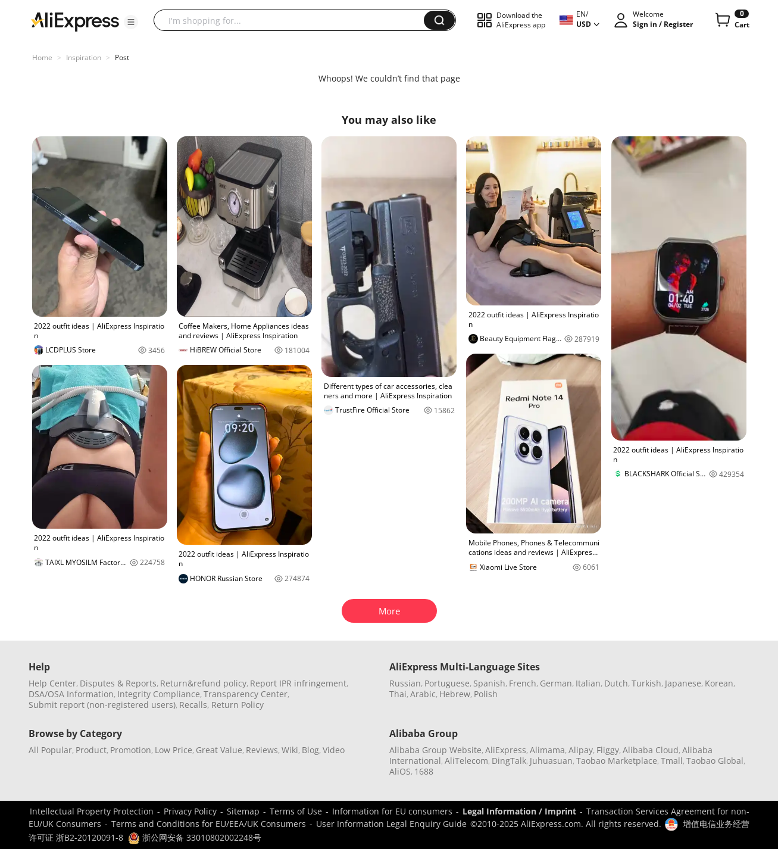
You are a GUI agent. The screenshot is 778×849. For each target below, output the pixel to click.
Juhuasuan (551, 760)
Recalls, (194, 704)
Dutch (616, 683)
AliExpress (505, 750)
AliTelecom (466, 760)
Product (91, 750)
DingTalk (509, 760)
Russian (405, 683)
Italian (588, 683)
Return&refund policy (203, 683)
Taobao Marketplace (616, 760)
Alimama (547, 750)
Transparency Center (246, 694)
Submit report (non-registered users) (102, 704)
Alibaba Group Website (435, 750)
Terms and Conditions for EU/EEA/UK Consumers (208, 823)
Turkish (646, 683)
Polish (486, 694)
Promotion (130, 750)
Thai (398, 694)
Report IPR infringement (298, 683)
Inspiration (83, 57)
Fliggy (607, 750)
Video (334, 750)
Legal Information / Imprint (519, 811)
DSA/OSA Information (71, 694)
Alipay (580, 750)
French (522, 683)
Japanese (683, 683)
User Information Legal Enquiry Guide (391, 823)
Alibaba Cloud (651, 750)
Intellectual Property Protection (92, 811)
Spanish (489, 683)
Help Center (52, 683)
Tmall (672, 760)
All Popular (50, 750)
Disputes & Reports (118, 683)
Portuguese (447, 683)
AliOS (400, 771)
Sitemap (243, 811)
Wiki (290, 750)
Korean (719, 683)
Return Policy (237, 704)
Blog (310, 750)
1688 (423, 771)
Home (42, 57)
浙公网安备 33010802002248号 (194, 837)
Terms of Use (296, 811)
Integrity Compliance (158, 694)
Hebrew (454, 694)
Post (122, 57)
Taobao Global (714, 760)
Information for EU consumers (392, 811)
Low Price (173, 750)
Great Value (219, 750)
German (556, 683)
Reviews (262, 750)
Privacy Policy (190, 811)
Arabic (423, 694)
